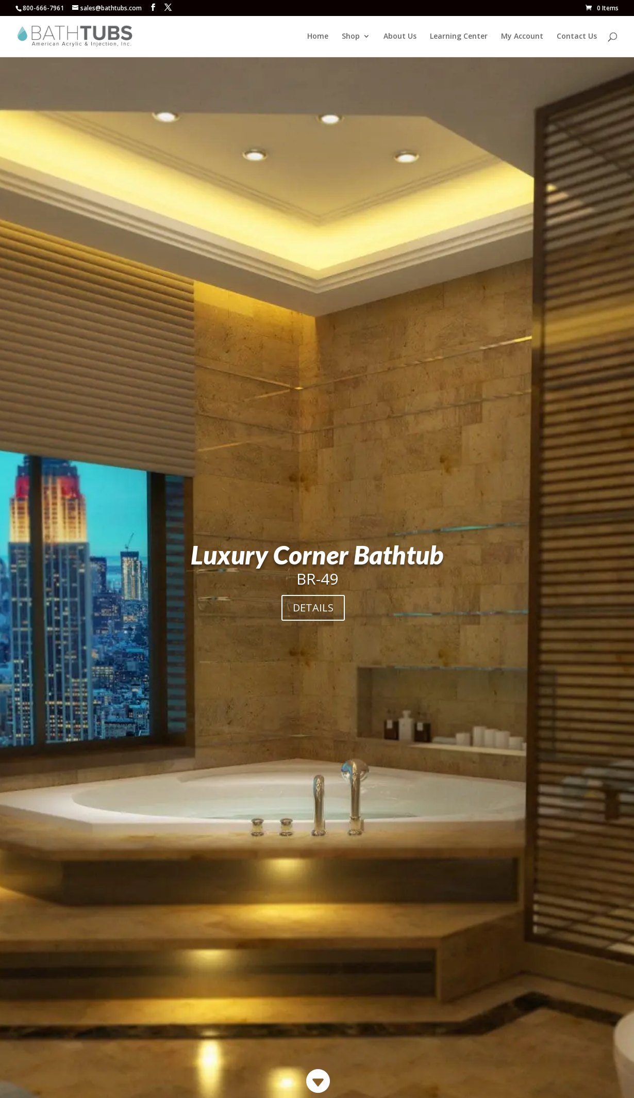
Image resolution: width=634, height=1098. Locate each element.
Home (317, 37)
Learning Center (459, 37)
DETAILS (313, 608)
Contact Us (577, 37)
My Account (522, 37)
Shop (351, 37)
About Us (399, 37)
